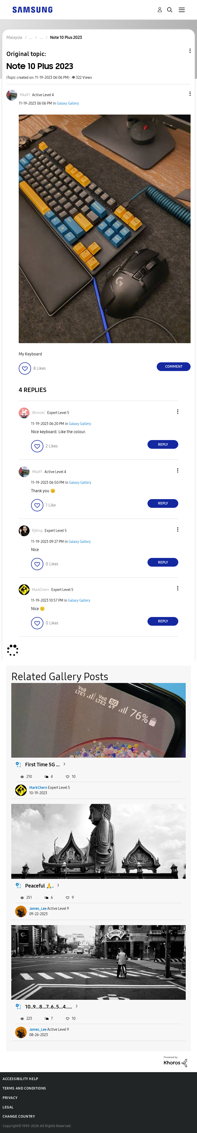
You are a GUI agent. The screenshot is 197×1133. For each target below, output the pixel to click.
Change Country (19, 1116)
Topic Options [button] (181, 51)
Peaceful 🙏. (39, 886)
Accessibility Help (20, 1079)
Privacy (10, 1098)
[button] (181, 94)
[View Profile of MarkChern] (40, 590)
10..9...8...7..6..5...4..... (48, 1007)
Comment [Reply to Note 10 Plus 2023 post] (173, 366)
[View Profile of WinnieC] (38, 413)
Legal (8, 1107)
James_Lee (37, 908)
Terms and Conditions (24, 1088)
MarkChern (38, 788)
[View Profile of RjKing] (37, 531)
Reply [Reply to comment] (163, 444)
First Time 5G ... (42, 764)
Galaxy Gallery (68, 103)
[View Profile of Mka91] (25, 95)
